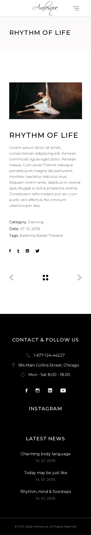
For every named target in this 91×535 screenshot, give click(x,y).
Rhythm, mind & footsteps (45, 491)
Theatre (56, 235)
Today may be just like (45, 472)
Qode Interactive (36, 526)
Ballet (42, 235)
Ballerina (27, 235)
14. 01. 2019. (45, 460)
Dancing (35, 222)
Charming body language (46, 454)
